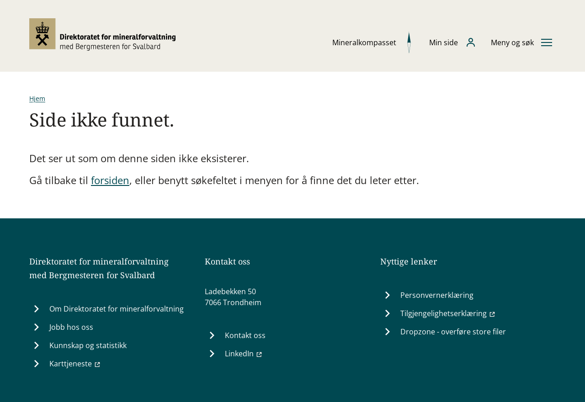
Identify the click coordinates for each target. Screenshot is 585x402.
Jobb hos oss (71, 327)
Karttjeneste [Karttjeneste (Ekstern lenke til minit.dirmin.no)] (75, 364)
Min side (443, 42)
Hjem (37, 98)
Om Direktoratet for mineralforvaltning (116, 309)
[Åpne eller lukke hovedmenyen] (521, 42)
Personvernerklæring (436, 295)
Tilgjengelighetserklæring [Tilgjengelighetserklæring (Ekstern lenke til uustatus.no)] (448, 313)
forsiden (110, 180)
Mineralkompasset (364, 42)
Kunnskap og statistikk (88, 345)
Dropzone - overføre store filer (453, 332)
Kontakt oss (245, 335)
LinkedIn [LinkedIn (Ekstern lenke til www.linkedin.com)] (244, 354)
